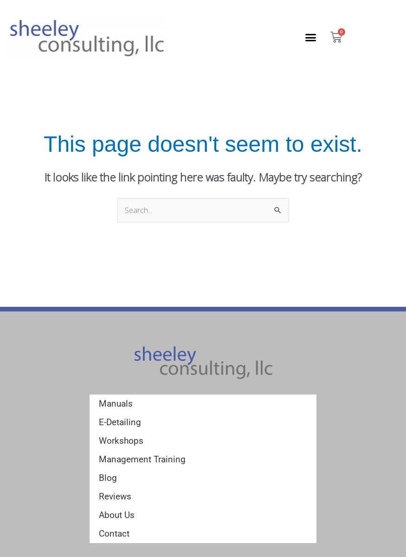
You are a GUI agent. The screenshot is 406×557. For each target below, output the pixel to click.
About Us (117, 515)
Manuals (116, 403)
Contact (114, 533)
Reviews (115, 496)
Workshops (121, 440)
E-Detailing (120, 422)
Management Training (142, 459)
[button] (311, 37)
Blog (108, 478)
